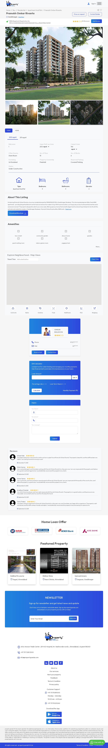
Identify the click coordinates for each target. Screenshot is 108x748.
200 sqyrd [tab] (12, 137)
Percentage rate (37, 384)
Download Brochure (17, 213)
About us (54, 668)
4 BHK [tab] (17, 130)
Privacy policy (54, 684)
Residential (21, 10)
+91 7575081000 (54, 693)
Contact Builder (95, 14)
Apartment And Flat (35, 10)
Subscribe (73, 618)
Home (8, 10)
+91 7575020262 (54, 703)
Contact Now (52, 352)
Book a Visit (38, 352)
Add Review (96, 21)
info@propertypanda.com (29, 657)
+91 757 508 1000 (27, 652)
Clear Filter (95, 259)
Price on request (79, 14)
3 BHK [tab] (9, 130)
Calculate (36, 390)
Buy (14, 10)
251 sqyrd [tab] (23, 137)
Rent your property (54, 675)
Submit (54, 439)
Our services (54, 671)
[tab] (13, 310)
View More (21, 17)
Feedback (54, 678)
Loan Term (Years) (56, 384)
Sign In (94, 4)
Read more (68, 209)
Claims (91, 745)
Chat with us (96, 742)
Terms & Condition (54, 681)
